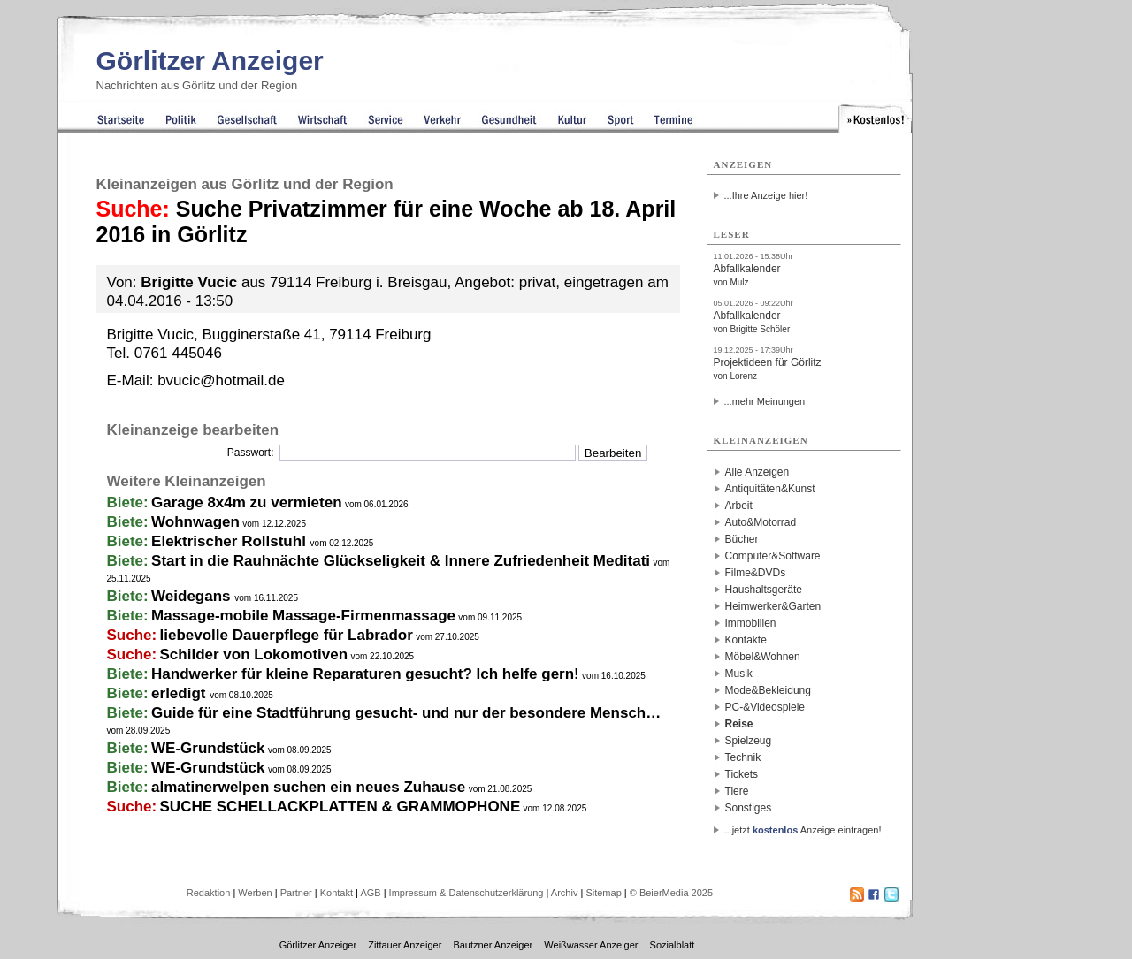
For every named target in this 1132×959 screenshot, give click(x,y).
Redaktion (209, 892)
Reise (739, 723)
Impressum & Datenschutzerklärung (466, 892)
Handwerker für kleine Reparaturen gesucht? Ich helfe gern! (365, 674)
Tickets (742, 774)
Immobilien (750, 623)
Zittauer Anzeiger (404, 945)
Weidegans (192, 596)
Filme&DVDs (755, 572)
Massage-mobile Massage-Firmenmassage (303, 615)
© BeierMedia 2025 (671, 892)
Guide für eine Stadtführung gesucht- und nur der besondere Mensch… (406, 712)
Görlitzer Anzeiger (210, 60)
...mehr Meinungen (765, 401)
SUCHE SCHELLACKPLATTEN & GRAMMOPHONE (340, 806)
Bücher (742, 539)
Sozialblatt (672, 945)
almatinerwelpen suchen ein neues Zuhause (308, 787)
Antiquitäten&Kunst (770, 488)
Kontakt (336, 892)
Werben (255, 892)
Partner (296, 892)
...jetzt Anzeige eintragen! (803, 830)
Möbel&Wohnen (762, 656)
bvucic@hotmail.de (221, 380)
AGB (370, 892)
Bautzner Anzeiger (492, 945)
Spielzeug (748, 740)
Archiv (564, 892)
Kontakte (746, 640)
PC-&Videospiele (765, 707)
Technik (743, 757)
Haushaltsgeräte (763, 589)
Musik (739, 673)
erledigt (180, 693)
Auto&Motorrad (761, 522)
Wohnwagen (195, 522)
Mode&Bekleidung (768, 690)
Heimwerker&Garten (773, 606)
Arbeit (739, 505)
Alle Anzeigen (757, 472)
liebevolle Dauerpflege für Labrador (286, 635)
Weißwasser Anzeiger (591, 945)
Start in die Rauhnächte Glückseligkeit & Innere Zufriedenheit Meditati (400, 560)
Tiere (737, 791)
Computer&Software (773, 556)
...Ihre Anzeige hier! (766, 195)
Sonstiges (748, 807)
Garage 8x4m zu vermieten (246, 502)
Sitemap (603, 892)
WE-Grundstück (207, 748)
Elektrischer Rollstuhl (230, 541)
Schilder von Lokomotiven (254, 654)
